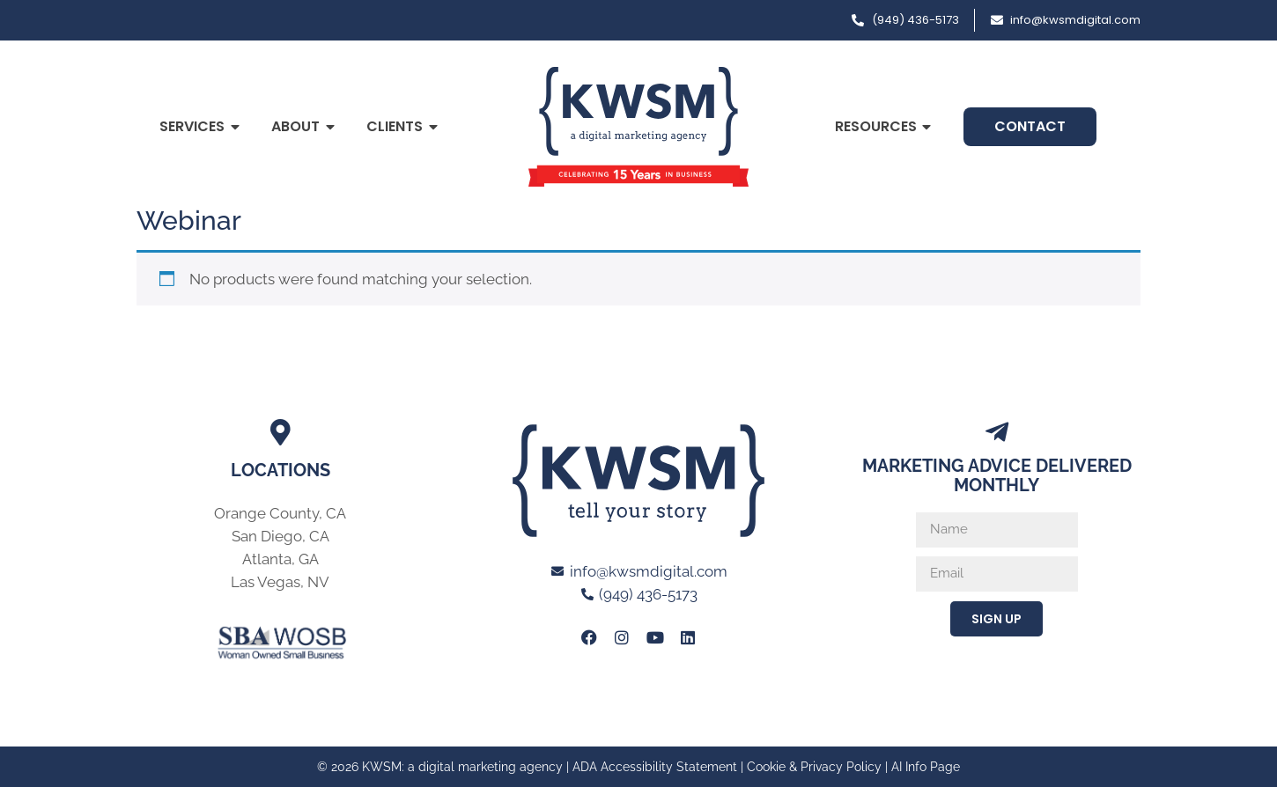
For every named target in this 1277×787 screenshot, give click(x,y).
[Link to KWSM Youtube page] (655, 637)
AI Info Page (925, 767)
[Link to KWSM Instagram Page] (622, 637)
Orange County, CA (280, 513)
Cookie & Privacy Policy (814, 767)
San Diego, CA (280, 536)
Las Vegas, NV (280, 582)
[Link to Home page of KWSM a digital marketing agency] (638, 127)
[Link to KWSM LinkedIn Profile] (688, 637)
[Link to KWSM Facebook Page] (589, 637)
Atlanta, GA (280, 559)
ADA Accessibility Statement (654, 767)
